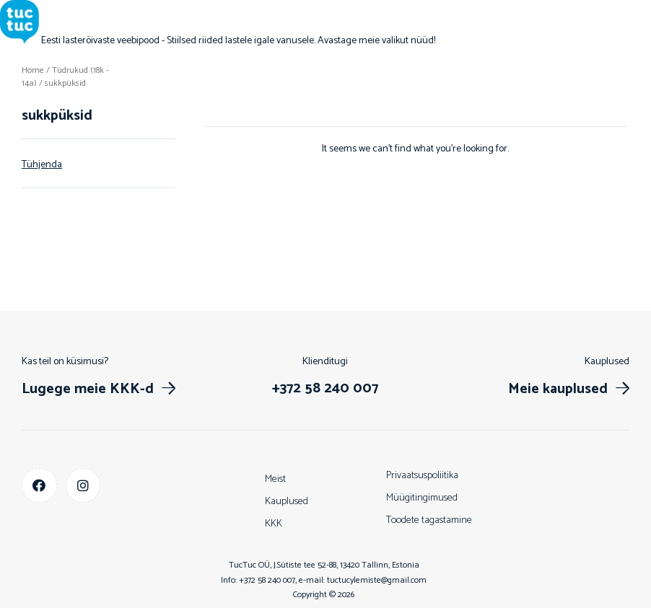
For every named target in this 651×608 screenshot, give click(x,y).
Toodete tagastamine (429, 520)
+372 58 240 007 (267, 580)
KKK (273, 524)
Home (33, 70)
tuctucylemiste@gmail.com (377, 580)
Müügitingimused (422, 498)
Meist (275, 479)
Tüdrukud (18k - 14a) (65, 76)
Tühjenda (42, 165)
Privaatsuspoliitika (422, 475)
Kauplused (286, 501)
